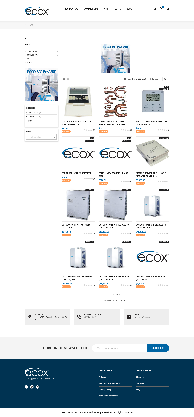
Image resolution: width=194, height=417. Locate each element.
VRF (28, 59)
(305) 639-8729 (90, 317)
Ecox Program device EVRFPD (76, 173)
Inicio (27, 45)
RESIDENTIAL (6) (33, 116)
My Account (168, 8)
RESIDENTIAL (32, 51)
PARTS (29, 62)
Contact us (140, 383)
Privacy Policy (105, 389)
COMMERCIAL (32, 55)
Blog (138, 389)
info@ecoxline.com (141, 317)
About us (140, 377)
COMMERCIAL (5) (34, 112)
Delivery (102, 377)
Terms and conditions (108, 396)
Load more (115, 294)
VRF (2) (29, 121)
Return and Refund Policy (110, 383)
